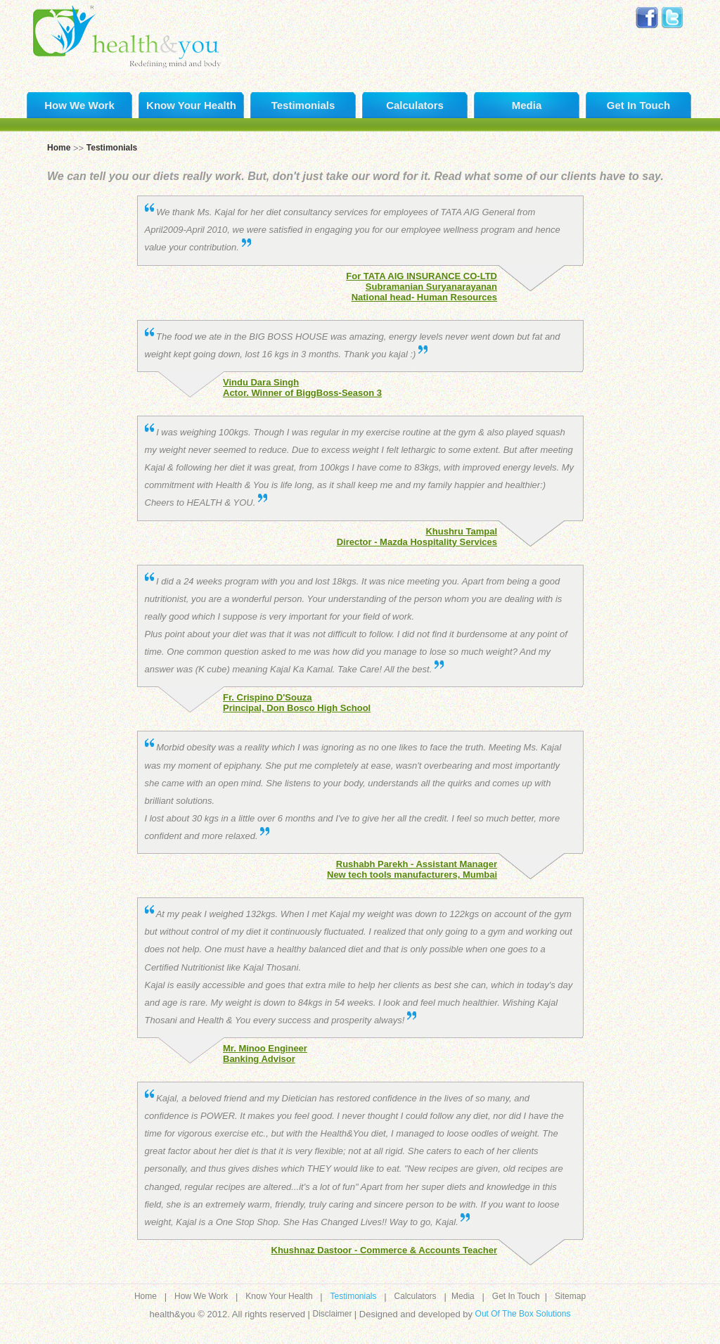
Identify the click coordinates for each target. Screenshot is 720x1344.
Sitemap (570, 1296)
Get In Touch (639, 105)
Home (58, 148)
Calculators (415, 105)
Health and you (126, 35)
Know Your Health (191, 105)
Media (527, 105)
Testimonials (303, 105)
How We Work (79, 105)
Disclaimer (333, 1314)
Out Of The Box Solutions (523, 1314)
